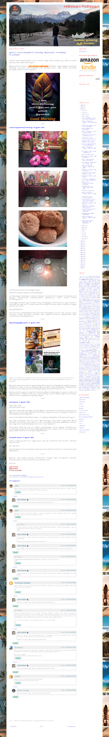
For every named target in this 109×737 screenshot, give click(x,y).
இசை (96, 282)
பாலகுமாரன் (86, 345)
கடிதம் (80, 297)
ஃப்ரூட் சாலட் (92, 296)
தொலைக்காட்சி (89, 325)
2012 (82, 262)
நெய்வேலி (81, 333)
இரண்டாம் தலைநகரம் (87, 287)
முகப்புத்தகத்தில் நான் (93, 357)
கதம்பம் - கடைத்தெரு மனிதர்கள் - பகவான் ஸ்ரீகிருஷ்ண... (89, 144)
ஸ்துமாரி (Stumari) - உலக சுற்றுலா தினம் (87, 129)
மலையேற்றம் (90, 353)
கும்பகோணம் (88, 304)
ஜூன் (83, 229)
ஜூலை (83, 227)
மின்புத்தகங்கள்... (83, 51)
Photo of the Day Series (84, 387)
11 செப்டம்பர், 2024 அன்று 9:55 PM (68, 665)
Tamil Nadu (86, 388)
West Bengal (86, 390)
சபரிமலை (83, 310)
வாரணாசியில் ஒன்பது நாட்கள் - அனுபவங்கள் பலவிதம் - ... (89, 200)
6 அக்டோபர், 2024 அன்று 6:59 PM (68, 690)
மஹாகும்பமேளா (82, 355)
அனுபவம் (85, 279)
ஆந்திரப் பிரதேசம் (83, 282)
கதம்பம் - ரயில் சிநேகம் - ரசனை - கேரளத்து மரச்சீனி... (89, 132)
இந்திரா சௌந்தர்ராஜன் (92, 285)
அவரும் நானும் (96, 277)
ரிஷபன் (81, 365)
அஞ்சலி (86, 276)
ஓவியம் (83, 296)
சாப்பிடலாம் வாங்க (83, 410)
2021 (82, 244)
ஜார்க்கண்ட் (81, 376)
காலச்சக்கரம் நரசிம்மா (87, 303)
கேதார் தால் (96, 306)
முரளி (80, 358)
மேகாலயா (81, 360)
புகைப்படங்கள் (88, 347)
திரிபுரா (88, 320)
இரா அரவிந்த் (93, 289)
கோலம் (98, 307)
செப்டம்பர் (84, 116)
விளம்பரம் (81, 373)
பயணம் (82, 342)
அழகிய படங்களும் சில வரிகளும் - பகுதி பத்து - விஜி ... (89, 148)
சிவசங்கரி (81, 313)
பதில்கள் (15, 496)
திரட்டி (83, 320)
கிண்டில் (81, 304)
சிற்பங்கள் (86, 313)
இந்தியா (88, 283)
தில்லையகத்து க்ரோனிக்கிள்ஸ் (86, 416)
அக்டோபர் (84, 114)
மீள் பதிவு (84, 357)
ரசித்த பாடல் (95, 361)
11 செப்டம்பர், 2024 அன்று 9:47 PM (68, 534)
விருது (96, 372)
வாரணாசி (84, 369)
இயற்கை (81, 286)
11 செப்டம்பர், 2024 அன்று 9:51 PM (68, 599)
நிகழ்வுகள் (31, 476)
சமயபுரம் (90, 310)
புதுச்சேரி (80, 348)
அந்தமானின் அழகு (93, 276)
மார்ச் (83, 234)
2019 (82, 248)
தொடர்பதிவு (95, 324)
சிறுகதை (92, 313)
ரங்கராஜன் (88, 361)
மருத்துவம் (81, 352)
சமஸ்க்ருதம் (95, 310)
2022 (82, 243)
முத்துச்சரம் (81, 427)
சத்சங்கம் (93, 308)
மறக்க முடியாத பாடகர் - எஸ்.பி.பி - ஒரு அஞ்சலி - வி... (89, 138)
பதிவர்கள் (84, 340)
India (82, 384)
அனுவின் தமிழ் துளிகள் (84, 397)
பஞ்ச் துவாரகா (84, 335)
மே (83, 231)
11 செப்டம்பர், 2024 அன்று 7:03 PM (68, 647)
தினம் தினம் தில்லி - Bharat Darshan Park (88, 214)
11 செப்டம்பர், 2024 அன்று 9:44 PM (68, 499)
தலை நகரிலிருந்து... (91, 318)
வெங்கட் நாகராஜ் (22, 690)
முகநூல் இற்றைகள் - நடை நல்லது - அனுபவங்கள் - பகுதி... (87, 187)
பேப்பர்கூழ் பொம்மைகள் (94, 348)
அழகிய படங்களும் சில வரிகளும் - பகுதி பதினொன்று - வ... (89, 122)
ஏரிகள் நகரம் (92, 293)
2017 (82, 252)
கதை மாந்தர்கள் (82, 299)
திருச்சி (95, 320)
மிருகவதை (90, 355)
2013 (82, 260)
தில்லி (89, 321)
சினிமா (98, 313)
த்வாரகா (98, 315)
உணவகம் (95, 290)
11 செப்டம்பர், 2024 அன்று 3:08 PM (68, 582)
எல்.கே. (81, 403)
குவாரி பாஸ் (95, 304)
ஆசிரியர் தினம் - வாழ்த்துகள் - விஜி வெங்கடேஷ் (88, 206)
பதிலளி (18, 492)
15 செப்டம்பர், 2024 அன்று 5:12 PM (68, 676)
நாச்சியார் (81, 421)
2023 (82, 241)
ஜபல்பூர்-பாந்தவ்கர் (94, 375)
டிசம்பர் (83, 110)
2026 (82, 105)
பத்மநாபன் (87, 339)
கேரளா (80, 307)
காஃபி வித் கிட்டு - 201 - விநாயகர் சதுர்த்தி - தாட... (88, 197)
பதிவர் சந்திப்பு (96, 339)
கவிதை (85, 300)
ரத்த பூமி (81, 362)
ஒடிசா (98, 294)
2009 (82, 267)
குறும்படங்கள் (82, 306)
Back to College (96, 380)
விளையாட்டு (90, 373)
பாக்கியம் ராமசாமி (94, 342)
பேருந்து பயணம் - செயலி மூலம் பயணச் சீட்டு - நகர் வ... (89, 135)
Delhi (90, 381)
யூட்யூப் (83, 361)
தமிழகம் (81, 318)
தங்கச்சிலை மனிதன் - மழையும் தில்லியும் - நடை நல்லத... (88, 141)
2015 (82, 256)
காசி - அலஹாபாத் (87, 301)
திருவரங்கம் (26, 476)
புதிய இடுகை (13, 726)
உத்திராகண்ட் (93, 292)
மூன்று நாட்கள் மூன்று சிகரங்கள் (90, 358)
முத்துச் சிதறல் (82, 425)
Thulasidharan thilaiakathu (23, 583)
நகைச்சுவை (81, 326)
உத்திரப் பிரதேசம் (83, 292)
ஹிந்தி (82, 379)
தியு (99, 318)
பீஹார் (92, 345)
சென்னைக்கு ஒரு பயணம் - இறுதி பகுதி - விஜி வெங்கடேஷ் (88, 221)
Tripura (92, 388)
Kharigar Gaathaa (90, 384)
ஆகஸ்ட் (84, 225)
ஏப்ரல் (83, 233)
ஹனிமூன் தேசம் (96, 377)
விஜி (96, 373)
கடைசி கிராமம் (86, 297)
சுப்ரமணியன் (95, 314)
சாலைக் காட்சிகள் (93, 311)
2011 (82, 264)
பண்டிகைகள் (91, 338)
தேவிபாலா (88, 324)
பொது (41, 476)
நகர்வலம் (96, 325)
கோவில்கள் (84, 308)
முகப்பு (41, 726)
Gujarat (82, 383)
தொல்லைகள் (81, 325)
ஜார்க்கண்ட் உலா (90, 376)
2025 (82, 107)
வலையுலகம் (97, 368)
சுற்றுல (83, 315)
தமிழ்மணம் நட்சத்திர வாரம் (92, 317)
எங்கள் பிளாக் (82, 399)
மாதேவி (17, 676)
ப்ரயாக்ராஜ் (89, 333)
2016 (82, 254)
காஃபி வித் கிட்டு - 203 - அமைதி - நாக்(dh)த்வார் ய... (89, 152)
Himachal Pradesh (96, 383)
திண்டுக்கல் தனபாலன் (84, 414)
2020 (82, 246)
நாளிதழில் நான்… (95, 329)
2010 (82, 265)
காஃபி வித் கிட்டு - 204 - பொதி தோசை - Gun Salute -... (88, 126)
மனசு (80, 423)
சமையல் (81, 311)
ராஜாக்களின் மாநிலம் (87, 364)
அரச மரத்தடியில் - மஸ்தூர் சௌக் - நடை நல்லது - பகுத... (89, 163)
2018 (82, 250)
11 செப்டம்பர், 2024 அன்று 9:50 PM (68, 570)
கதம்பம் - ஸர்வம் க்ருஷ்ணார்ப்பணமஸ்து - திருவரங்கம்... (88, 183)
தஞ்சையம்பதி (82, 412)
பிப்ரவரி (84, 236)
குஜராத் (89, 306)
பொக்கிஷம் (81, 350)
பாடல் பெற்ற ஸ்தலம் (83, 344)
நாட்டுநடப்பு (86, 329)
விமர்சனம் (90, 372)
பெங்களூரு (86, 348)
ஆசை (95, 279)
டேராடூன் (93, 315)
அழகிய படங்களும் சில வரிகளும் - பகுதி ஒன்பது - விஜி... (88, 166)
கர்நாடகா (96, 299)
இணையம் (81, 283)
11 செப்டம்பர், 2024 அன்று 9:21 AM (68, 556)
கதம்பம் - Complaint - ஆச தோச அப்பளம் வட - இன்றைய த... (89, 118)
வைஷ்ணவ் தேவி (83, 375)
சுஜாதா (87, 315)
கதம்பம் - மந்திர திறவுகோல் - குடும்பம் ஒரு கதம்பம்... (88, 160)
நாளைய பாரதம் (82, 331)
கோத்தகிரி (85, 307)
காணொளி (97, 301)
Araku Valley (88, 380)
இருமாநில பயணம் (84, 290)
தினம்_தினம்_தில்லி (88, 322)
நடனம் (96, 326)
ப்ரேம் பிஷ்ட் (97, 333)
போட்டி (98, 350)
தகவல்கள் (82, 317)
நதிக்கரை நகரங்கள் (91, 328)
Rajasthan (94, 387)
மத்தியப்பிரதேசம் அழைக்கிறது (89, 351)
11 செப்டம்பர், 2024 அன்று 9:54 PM (68, 632)
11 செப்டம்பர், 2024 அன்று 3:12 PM (68, 610)
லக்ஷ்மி (82, 366)
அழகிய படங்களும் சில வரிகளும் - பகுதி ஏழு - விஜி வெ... (88, 217)
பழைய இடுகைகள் (71, 726)
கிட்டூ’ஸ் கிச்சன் (96, 303)
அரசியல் (81, 277)
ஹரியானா (88, 377)
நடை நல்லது (82, 328)
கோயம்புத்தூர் (92, 307)
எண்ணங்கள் (85, 293)
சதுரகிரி (98, 308)
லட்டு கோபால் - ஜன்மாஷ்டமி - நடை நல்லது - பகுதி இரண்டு (89, 179)
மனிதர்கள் (94, 354)
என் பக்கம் (81, 406)
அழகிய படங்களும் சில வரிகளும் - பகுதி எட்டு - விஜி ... (89, 193)
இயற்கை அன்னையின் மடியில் (93, 286)
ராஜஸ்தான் (87, 362)
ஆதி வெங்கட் (16, 476)
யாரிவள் (98, 360)
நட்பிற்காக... (89, 326)
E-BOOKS (97, 381)
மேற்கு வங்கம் (90, 359)
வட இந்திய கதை (88, 366)
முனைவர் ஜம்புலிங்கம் (84, 429)
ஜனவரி (84, 238)
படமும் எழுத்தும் (94, 335)
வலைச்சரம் (89, 368)
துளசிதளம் (81, 419)
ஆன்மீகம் (92, 282)
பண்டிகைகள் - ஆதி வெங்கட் (88, 190)
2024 (82, 108)
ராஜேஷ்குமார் (97, 364)
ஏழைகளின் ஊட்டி (91, 294)
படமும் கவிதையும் (84, 336)
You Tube (93, 390)
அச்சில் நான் (81, 276)
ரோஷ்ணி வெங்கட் (96, 365)
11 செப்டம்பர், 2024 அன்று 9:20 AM (68, 524)
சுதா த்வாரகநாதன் (85, 314)
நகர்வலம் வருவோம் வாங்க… (88, 154)
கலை (80, 300)
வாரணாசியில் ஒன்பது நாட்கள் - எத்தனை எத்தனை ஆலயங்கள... (89, 210)
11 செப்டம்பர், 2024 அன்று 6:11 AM (68, 485)
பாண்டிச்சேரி (92, 344)
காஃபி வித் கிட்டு (95, 300)
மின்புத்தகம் (96, 355)
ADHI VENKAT (17, 475)
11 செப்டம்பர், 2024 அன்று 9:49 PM (68, 545)
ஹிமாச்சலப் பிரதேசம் (89, 379)
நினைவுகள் (37, 476)
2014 (82, 258)
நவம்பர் (84, 112)
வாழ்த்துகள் (89, 371)
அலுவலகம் (87, 277)
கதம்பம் (21, 476)
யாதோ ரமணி (82, 432)
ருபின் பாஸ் (87, 365)
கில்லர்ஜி (81, 408)
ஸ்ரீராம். (17, 486)
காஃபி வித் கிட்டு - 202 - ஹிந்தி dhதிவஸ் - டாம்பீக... (88, 173)
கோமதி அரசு (19, 647)
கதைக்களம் (91, 299)
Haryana (88, 383)
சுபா (80, 315)
